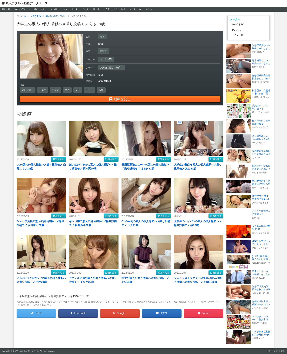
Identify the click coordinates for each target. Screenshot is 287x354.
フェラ (42, 89)
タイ (77, 89)
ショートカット (70, 9)
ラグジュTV (238, 35)
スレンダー (27, 89)
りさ (102, 36)
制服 (123, 9)
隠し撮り (97, 9)
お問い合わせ (272, 351)
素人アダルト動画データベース (26, 3)
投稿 (101, 89)
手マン (55, 89)
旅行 (67, 89)
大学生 (103, 51)
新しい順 (6, 9)
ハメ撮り (55, 9)
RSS (283, 351)
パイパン (86, 9)
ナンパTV (33, 9)
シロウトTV (19, 9)
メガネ (132, 9)
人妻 (107, 9)
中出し (44, 9)
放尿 (115, 9)
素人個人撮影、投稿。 (111, 67)
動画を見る (58, 159)
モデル (149, 9)
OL (140, 9)
